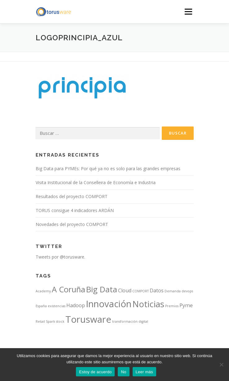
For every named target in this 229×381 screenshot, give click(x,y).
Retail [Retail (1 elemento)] (40, 321)
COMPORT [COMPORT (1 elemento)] (140, 291)
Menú (188, 11)
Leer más (144, 372)
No (123, 372)
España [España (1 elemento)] (41, 306)
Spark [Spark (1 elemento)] (50, 321)
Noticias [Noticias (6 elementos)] (148, 304)
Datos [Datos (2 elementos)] (157, 290)
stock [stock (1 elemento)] (60, 321)
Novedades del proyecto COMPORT (72, 224)
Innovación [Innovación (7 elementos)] (108, 304)
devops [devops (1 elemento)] (187, 291)
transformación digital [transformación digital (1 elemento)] (130, 321)
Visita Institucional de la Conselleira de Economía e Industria (96, 182)
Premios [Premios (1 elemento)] (171, 306)
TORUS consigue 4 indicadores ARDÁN (75, 210)
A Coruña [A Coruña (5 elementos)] (68, 289)
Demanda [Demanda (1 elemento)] (173, 291)
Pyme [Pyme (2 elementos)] (186, 305)
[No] (221, 364)
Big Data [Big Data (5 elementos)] (101, 289)
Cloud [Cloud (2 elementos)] (124, 290)
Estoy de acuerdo (95, 372)
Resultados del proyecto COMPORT (72, 196)
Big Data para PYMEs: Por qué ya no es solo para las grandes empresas (108, 168)
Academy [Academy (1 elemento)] (43, 291)
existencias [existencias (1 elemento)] (56, 306)
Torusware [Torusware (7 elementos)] (88, 319)
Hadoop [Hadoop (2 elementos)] (75, 305)
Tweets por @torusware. (60, 257)
